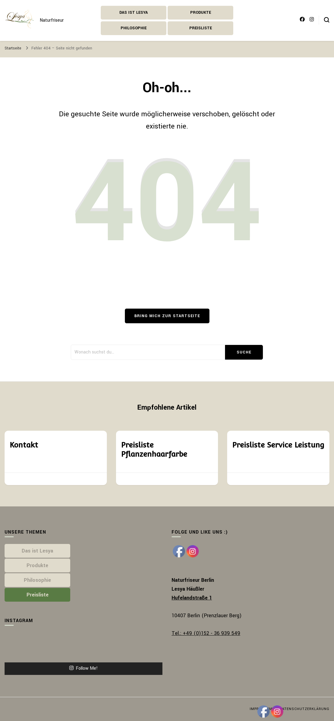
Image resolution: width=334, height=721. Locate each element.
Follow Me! (83, 668)
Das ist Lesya (133, 12)
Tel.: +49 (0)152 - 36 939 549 (206, 633)
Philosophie (134, 28)
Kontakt (23, 444)
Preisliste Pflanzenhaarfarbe (154, 449)
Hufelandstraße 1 (192, 597)
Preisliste (200, 28)
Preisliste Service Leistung (278, 444)
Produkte (200, 12)
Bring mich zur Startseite (167, 316)
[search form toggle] (326, 20)
